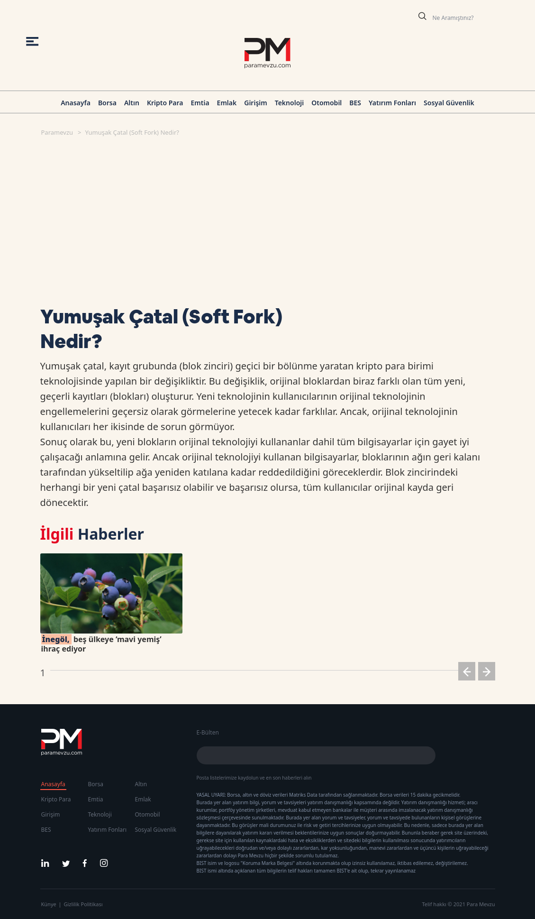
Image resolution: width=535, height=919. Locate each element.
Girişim (255, 102)
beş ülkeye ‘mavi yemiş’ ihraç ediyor (101, 644)
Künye (48, 904)
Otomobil (326, 102)
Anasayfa (76, 102)
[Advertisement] (264, 215)
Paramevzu (57, 132)
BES (355, 102)
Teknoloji (289, 102)
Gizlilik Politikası (83, 904)
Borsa (107, 102)
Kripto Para (165, 102)
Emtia (199, 102)
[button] (466, 673)
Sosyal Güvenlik (449, 102)
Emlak (227, 102)
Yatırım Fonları (392, 102)
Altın (131, 102)
